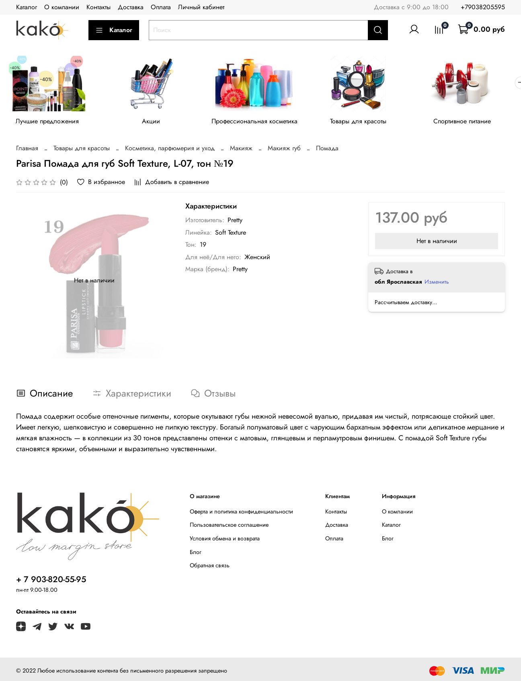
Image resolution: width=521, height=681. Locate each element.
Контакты (98, 7)
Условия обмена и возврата (225, 540)
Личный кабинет (201, 7)
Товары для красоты (366, 122)
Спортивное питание (473, 122)
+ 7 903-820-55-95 (51, 581)
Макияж (241, 149)
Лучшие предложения (48, 122)
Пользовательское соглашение (229, 526)
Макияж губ (284, 149)
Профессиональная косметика (260, 122)
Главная (27, 149)
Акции (155, 122)
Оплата (161, 7)
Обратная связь (210, 567)
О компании (61, 7)
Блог (195, 553)
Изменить (437, 282)
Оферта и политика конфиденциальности (241, 513)
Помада (327, 149)
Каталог (26, 7)
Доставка (131, 7)
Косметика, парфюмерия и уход (170, 149)
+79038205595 (483, 7)
